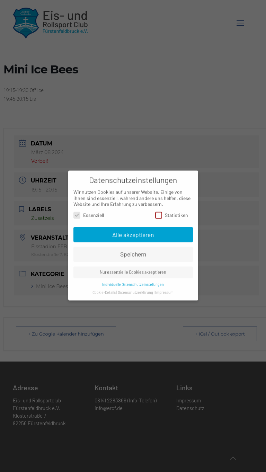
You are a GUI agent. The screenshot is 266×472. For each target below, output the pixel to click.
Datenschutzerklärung (135, 289)
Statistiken (171, 212)
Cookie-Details (104, 289)
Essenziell (88, 212)
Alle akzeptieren (133, 231)
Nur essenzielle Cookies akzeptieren (133, 269)
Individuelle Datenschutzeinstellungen (133, 281)
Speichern (133, 251)
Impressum (164, 289)
